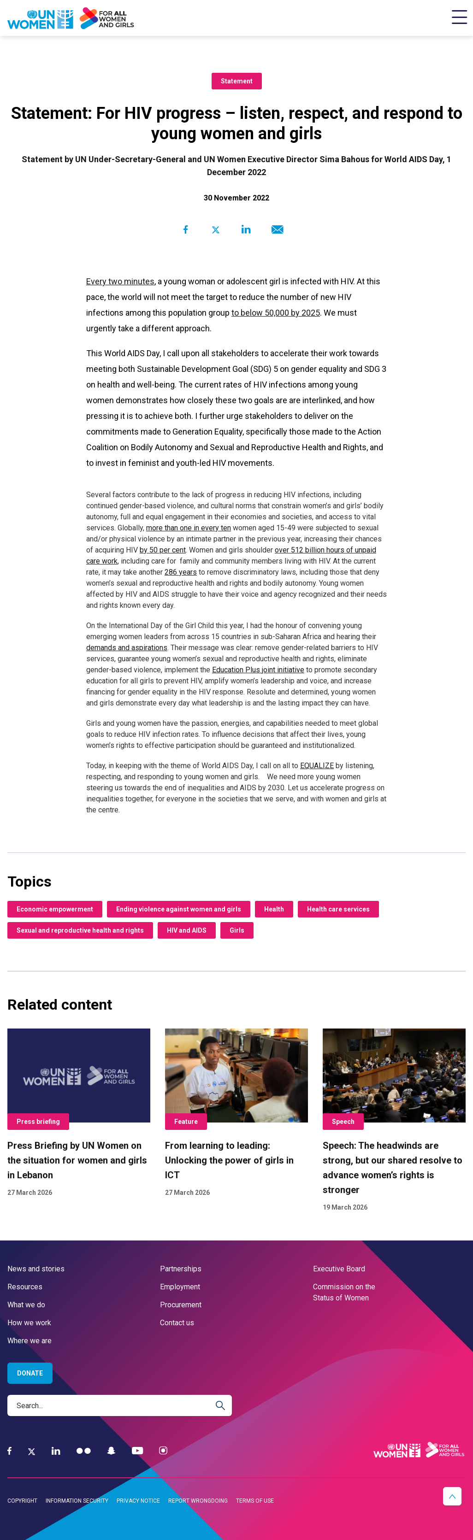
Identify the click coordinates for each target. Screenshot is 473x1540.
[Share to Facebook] (185, 229)
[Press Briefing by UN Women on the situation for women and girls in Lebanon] (78, 1113)
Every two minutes (120, 281)
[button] (452, 1496)
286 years (181, 572)
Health (274, 909)
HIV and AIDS (187, 930)
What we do (26, 1304)
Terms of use (255, 1501)
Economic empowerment (55, 909)
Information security (77, 1501)
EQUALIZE (317, 765)
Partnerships (180, 1268)
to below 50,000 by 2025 (275, 312)
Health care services (338, 909)
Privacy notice (138, 1501)
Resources (24, 1286)
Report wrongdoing (198, 1501)
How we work (29, 1322)
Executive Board (339, 1268)
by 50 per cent (163, 550)
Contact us (177, 1322)
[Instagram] (163, 1450)
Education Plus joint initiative (258, 669)
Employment (180, 1286)
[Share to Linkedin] (246, 229)
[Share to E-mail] (276, 229)
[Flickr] (84, 1450)
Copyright (22, 1501)
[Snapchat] (111, 1450)
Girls (237, 930)
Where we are (29, 1340)
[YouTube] (137, 1450)
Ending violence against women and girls (178, 909)
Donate (30, 1373)
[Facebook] (9, 1450)
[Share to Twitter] (215, 229)
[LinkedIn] (56, 1450)
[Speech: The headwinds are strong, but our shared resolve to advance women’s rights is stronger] (394, 1121)
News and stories (36, 1268)
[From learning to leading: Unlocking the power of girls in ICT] (236, 1113)
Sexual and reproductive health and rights (80, 930)
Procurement (180, 1304)
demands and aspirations (126, 647)
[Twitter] (31, 1451)
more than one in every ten (188, 527)
